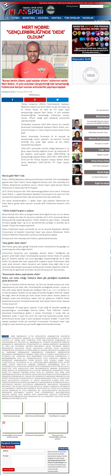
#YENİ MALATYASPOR (46, 340)
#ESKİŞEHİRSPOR (8, 350)
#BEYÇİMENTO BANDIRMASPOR (14, 354)
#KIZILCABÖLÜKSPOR (50, 390)
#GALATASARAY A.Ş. (10, 342)
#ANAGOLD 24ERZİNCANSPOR (41, 382)
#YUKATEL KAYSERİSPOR (52, 342)
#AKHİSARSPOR (20, 344)
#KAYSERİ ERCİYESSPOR (24, 384)
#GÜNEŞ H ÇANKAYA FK (51, 386)
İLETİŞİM (107, 3)
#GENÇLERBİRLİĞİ (33, 350)
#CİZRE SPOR (56, 388)
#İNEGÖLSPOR (24, 368)
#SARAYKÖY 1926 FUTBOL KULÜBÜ (57, 396)
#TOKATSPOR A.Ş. (9, 362)
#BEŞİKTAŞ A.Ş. (29, 338)
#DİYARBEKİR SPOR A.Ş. (61, 382)
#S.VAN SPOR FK (22, 386)
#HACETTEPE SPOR (10, 368)
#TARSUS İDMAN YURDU (60, 360)
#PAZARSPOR (64, 384)
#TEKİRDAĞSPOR (48, 392)
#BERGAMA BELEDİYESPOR (12, 374)
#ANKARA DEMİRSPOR (38, 364)
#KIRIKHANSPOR (40, 384)
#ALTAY (49, 346)
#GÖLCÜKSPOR (8, 384)
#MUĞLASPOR (53, 384)
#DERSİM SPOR (30, 394)
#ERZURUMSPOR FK (55, 338)
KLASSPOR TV (101, 21)
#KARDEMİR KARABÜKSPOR (19, 352)
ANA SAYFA (43, 3)
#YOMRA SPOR (58, 380)
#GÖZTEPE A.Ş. (23, 342)
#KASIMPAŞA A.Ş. (36, 342)
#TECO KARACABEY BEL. (32, 390)
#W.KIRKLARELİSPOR (35, 358)
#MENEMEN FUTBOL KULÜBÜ (59, 362)
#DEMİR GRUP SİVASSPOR (25, 340)
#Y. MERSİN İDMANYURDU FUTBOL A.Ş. (46, 378)
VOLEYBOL (43, 18)
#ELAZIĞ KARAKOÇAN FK (12, 390)
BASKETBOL (28, 18)
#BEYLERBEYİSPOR (63, 392)
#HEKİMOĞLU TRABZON (14, 388)
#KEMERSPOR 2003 (62, 376)
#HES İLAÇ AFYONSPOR (16, 346)
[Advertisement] (11, 136)
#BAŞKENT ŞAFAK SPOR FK (36, 354)
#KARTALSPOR (43, 394)
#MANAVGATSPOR (21, 396)
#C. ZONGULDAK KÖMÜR (39, 362)
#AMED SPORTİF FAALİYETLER (15, 364)
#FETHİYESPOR (49, 356)
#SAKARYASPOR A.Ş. (26, 370)
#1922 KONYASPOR (51, 358)
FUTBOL (15, 18)
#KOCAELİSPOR (64, 390)
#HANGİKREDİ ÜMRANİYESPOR (58, 352)
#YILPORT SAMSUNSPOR (43, 370)
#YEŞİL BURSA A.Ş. (35, 386)
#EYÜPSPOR (21, 366)
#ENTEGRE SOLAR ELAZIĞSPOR (57, 348)
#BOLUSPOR (20, 348)
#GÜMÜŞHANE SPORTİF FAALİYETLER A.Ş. (55, 366)
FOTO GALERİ (78, 3)
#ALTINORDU (57, 346)
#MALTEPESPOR (8, 396)
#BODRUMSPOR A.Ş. (9, 366)
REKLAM (70, 3)
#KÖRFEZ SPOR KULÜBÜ (10, 378)
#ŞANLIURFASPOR (21, 360)
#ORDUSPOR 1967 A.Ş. (36, 396)
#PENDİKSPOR (8, 360)
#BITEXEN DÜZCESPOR (52, 374)
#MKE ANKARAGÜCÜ (19, 336)
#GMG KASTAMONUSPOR (40, 368)
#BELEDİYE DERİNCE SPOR (13, 394)
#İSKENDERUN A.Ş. (18, 376)
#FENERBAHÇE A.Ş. (62, 340)
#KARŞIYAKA (50, 376)
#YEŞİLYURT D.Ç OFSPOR (30, 380)
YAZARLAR (87, 18)
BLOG (64, 3)
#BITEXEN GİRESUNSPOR (36, 346)
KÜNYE (59, 3)
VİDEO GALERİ (88, 3)
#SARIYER (16, 372)
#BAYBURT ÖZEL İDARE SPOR (58, 372)
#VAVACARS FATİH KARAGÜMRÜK (29, 356)
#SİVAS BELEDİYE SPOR (39, 360)
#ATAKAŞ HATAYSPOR (48, 350)
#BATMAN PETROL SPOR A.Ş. (33, 372)
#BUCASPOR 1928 (9, 386)
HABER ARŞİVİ (98, 3)
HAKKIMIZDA (52, 3)
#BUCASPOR (27, 374)
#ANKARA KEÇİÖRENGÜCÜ (60, 368)
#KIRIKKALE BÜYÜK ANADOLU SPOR (14, 398)
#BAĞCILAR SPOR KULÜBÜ (20, 382)
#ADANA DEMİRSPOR (51, 344)
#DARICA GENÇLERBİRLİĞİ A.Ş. (58, 354)
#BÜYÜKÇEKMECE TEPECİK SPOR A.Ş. (37, 388)
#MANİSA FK (65, 358)
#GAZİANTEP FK (21, 350)
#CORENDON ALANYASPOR (12, 338)
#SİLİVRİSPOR (46, 380)
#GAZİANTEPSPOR (33, 366)
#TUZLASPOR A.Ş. (23, 362)
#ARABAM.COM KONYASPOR (58, 336)
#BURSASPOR (41, 338)
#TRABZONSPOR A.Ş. (34, 344)
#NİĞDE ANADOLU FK (10, 370)
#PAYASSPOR (8, 392)
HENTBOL (56, 18)
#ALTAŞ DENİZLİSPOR (35, 348)
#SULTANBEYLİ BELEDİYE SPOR (27, 392)
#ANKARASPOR (39, 352)
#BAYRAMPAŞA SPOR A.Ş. (59, 364)
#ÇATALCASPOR (38, 374)
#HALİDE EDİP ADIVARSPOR (35, 376)
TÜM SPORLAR (72, 18)
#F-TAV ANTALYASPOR (38, 336)
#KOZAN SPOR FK (25, 378)
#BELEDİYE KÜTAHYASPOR (59, 394)
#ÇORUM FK (65, 388)
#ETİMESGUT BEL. (9, 356)
